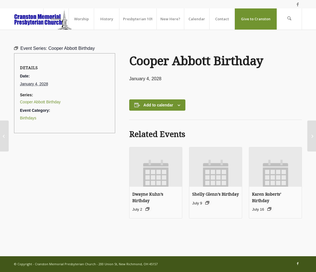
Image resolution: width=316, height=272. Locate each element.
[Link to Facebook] (298, 4)
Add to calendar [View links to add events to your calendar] (158, 105)
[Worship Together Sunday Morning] (4, 136)
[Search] (289, 19)
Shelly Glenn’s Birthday (215, 194)
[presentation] (155, 167)
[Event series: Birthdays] (147, 209)
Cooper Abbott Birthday (40, 102)
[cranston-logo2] (43, 19)
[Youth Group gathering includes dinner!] (311, 136)
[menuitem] (56, 19)
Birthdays (28, 118)
